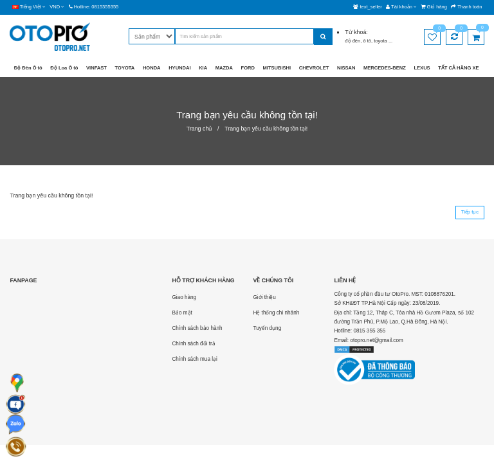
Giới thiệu (264, 297)
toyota (381, 41)
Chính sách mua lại (194, 359)
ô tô (367, 41)
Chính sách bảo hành (197, 328)
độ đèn (352, 41)
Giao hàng (184, 297)
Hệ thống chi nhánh (276, 313)
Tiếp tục (470, 212)
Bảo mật (182, 313)
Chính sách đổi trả (193, 344)
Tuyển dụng (267, 328)
